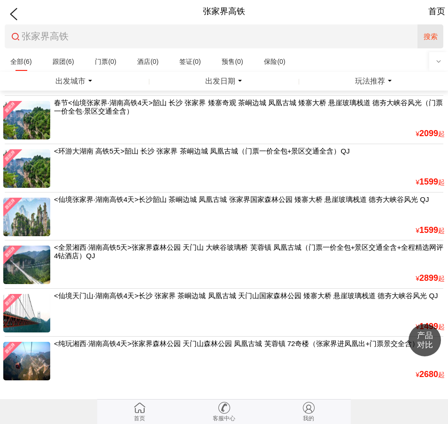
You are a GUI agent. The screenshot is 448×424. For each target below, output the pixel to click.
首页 (436, 11)
